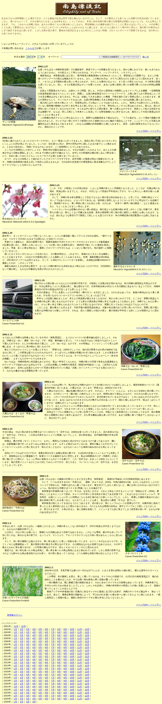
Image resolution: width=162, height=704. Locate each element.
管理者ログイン (14, 615)
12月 (23, 626)
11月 (16, 626)
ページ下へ (155, 131)
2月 (21, 629)
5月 (40, 629)
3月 (28, 629)
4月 (34, 629)
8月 (59, 629)
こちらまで (31, 48)
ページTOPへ (142, 131)
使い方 (145, 57)
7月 (52, 629)
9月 (65, 629)
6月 (46, 629)
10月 (72, 629)
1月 (15, 629)
